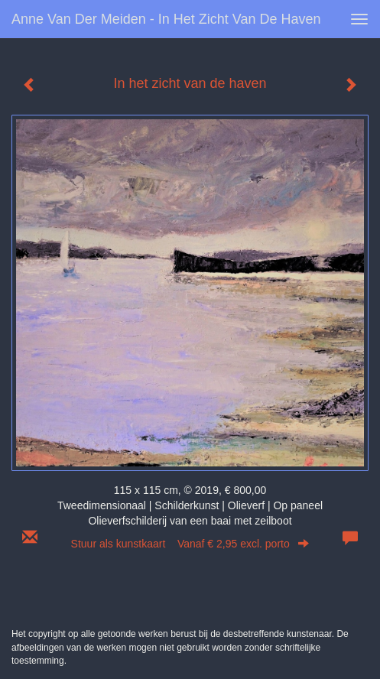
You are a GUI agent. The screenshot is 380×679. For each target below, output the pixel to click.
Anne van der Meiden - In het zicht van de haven (166, 19)
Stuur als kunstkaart (190, 544)
